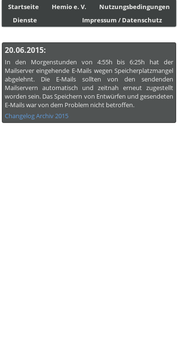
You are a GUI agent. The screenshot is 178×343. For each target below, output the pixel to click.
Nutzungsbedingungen (134, 6)
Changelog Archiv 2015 (36, 115)
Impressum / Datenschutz (122, 20)
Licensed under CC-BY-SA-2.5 (136, 338)
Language (21, 338)
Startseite (23, 6)
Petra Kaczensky (133, 330)
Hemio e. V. (69, 6)
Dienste (25, 20)
